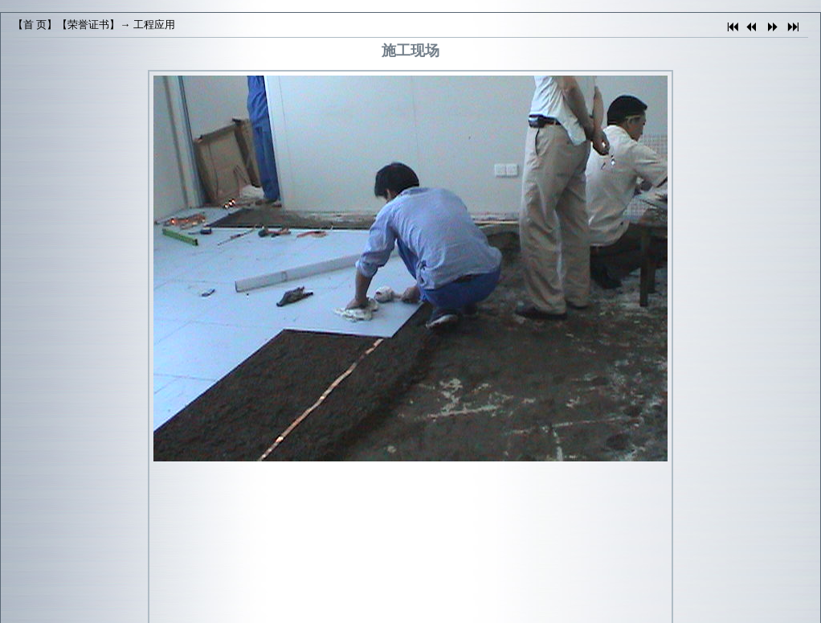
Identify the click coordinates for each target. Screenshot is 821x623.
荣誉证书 (88, 24)
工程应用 (154, 24)
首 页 (35, 24)
